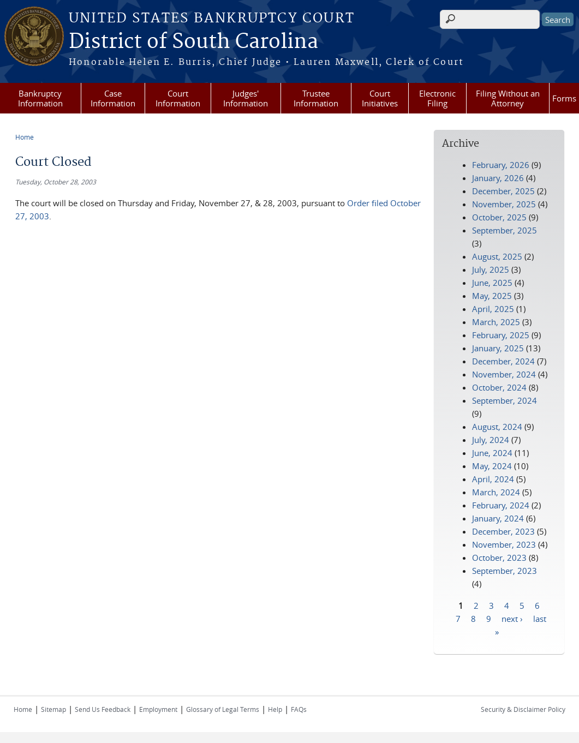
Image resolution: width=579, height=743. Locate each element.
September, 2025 (504, 230)
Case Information (113, 98)
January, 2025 (498, 348)
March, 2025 (496, 321)
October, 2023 (499, 557)
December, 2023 (503, 531)
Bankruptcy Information (40, 98)
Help (275, 709)
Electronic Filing (437, 98)
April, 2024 (493, 479)
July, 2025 (490, 269)
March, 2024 (496, 492)
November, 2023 (504, 544)
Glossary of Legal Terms (222, 709)
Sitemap (53, 709)
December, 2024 (503, 361)
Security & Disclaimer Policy (523, 709)
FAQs (299, 709)
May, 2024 (492, 465)
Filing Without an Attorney (508, 98)
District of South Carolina (193, 42)
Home (24, 137)
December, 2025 (503, 190)
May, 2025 (492, 295)
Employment (158, 709)
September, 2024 (504, 400)
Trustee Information (316, 98)
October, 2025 (499, 217)
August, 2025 (497, 256)
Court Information (178, 98)
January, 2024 (498, 518)
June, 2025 (492, 282)
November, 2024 (504, 374)
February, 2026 (500, 164)
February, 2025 (500, 334)
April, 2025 (493, 308)
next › (512, 618)
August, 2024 (497, 426)
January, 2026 (498, 177)
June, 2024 (492, 452)
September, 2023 (504, 570)
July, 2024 (490, 439)
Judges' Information (245, 98)
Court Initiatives (380, 98)
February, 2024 (500, 505)
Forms (564, 98)
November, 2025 (504, 204)
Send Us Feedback (102, 709)
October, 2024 (499, 387)
